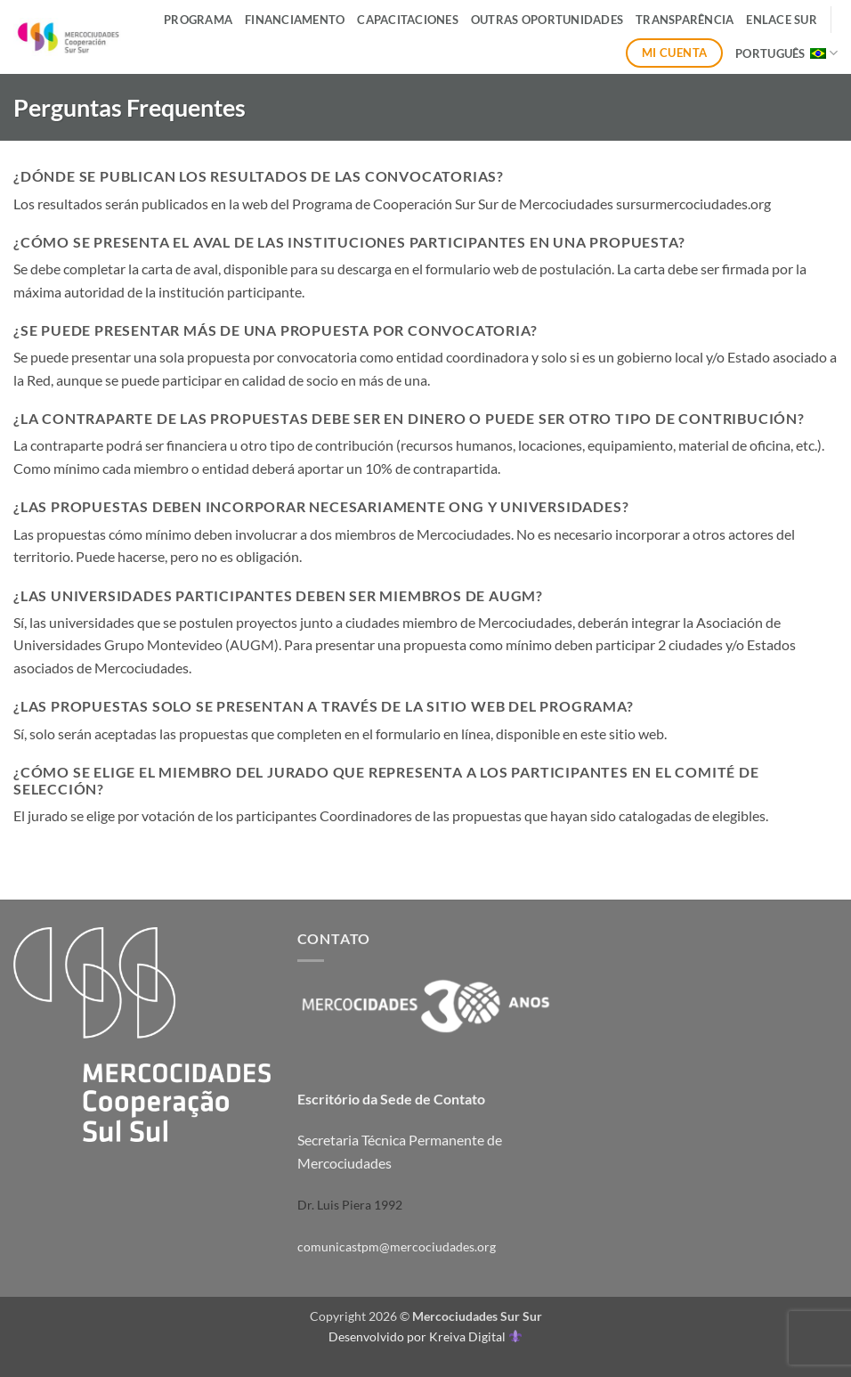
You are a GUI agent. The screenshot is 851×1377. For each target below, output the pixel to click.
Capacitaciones (407, 19)
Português (786, 53)
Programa (198, 19)
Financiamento (294, 19)
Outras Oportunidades (547, 19)
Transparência (684, 19)
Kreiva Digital (475, 1336)
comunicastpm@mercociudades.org (396, 1246)
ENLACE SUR (781, 19)
